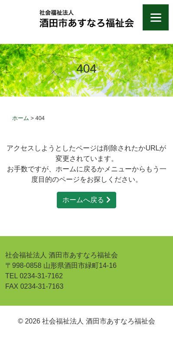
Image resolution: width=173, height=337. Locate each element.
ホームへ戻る (86, 200)
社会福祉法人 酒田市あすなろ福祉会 (86, 18)
